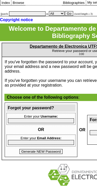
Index (6, 3)
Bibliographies (74, 3)
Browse (18, 3)
